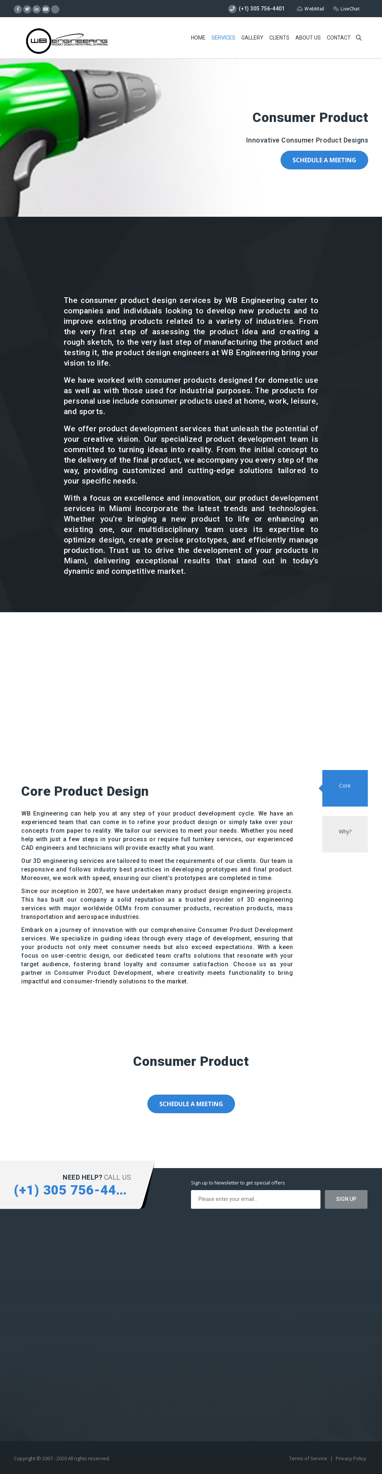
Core (345, 785)
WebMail (310, 9)
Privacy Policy (351, 1458)
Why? (345, 831)
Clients (279, 38)
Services (223, 38)
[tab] (345, 788)
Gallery (252, 38)
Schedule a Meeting (324, 160)
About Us (308, 38)
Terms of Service (308, 1458)
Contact (339, 38)
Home (198, 38)
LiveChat (346, 9)
